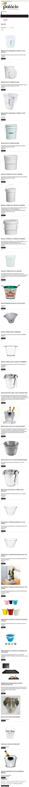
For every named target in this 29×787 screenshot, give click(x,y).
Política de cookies (18, 783)
